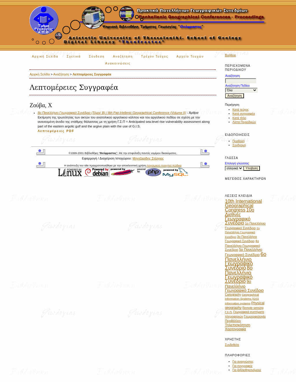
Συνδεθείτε (232, 344)
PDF (70, 131)
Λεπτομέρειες (51, 131)
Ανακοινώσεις (118, 63)
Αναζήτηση (123, 56)
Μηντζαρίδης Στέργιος (148, 158)
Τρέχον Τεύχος (154, 56)
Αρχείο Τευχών (190, 56)
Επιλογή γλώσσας (237, 163)
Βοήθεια (230, 55)
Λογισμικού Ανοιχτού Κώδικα (164, 165)
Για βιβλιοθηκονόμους (246, 370)
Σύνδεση (97, 56)
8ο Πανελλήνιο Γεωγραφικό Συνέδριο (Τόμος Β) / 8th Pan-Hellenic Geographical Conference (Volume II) (112, 112)
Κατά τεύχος (240, 109)
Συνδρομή (239, 145)
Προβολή (238, 141)
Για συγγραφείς (242, 366)
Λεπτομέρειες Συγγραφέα (92, 74)
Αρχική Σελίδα (45, 56)
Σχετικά (74, 56)
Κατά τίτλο (239, 118)
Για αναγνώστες (242, 361)
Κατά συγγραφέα (243, 113)
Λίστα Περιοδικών (244, 122)
